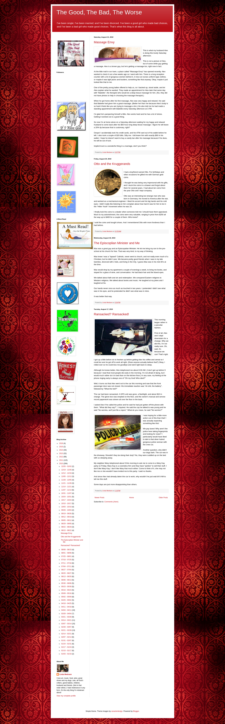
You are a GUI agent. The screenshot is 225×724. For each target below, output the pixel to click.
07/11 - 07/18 (66, 563)
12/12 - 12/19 (66, 473)
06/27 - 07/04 (66, 570)
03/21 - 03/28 (66, 617)
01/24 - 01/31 (66, 644)
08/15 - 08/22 (66, 530)
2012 (61, 457)
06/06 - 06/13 (66, 580)
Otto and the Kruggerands (112, 164)
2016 (61, 443)
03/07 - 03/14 (66, 624)
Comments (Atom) (111, 502)
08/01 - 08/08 (66, 553)
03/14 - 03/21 (66, 620)
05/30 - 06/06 (66, 583)
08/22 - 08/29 (66, 527)
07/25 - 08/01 (66, 556)
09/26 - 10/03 (66, 510)
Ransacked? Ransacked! (111, 314)
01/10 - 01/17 (66, 651)
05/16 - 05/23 (66, 590)
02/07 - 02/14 (66, 637)
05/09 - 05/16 (66, 593)
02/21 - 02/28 (66, 630)
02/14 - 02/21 (66, 634)
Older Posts (163, 498)
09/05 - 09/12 (66, 520)
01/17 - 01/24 (66, 647)
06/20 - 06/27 (66, 573)
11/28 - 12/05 (66, 480)
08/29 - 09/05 (66, 524)
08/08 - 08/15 (66, 550)
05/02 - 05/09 (66, 597)
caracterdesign (117, 711)
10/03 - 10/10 (66, 507)
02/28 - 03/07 (66, 627)
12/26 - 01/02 (66, 466)
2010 (61, 463)
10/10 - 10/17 (66, 503)
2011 (61, 460)
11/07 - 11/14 (66, 490)
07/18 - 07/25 (66, 560)
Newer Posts (99, 498)
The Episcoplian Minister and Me (117, 243)
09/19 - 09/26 (66, 514)
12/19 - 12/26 (66, 470)
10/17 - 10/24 (66, 500)
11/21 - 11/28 (66, 483)
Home (131, 498)
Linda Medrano (65, 674)
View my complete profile (66, 696)
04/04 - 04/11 (66, 610)
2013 (61, 453)
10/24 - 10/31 (66, 497)
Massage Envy (104, 42)
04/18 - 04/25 (66, 603)
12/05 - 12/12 (66, 476)
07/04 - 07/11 (66, 566)
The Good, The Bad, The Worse (99, 12)
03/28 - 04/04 (66, 614)
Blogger (136, 711)
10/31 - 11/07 (66, 493)
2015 (61, 447)
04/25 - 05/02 (66, 600)
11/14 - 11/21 (66, 487)
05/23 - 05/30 (66, 587)
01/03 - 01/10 (66, 654)
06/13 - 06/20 (66, 576)
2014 (61, 450)
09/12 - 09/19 (66, 517)
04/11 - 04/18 (66, 607)
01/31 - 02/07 (66, 640)
